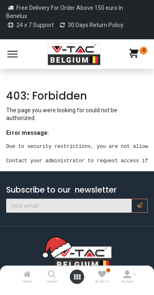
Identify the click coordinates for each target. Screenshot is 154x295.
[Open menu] (77, 277)
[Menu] (12, 54)
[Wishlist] (102, 275)
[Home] (27, 275)
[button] (139, 206)
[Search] (52, 275)
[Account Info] (127, 275)
